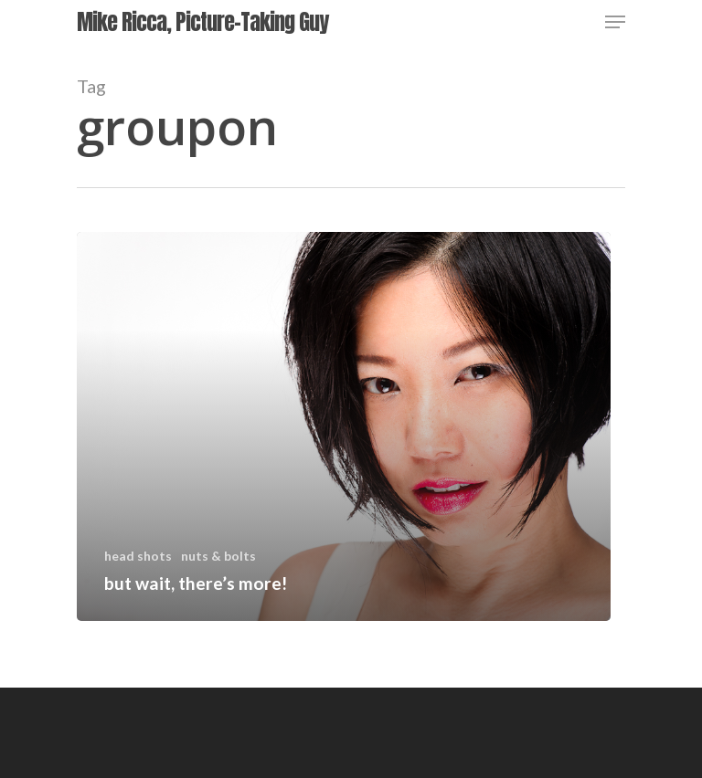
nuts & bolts (218, 555)
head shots (138, 555)
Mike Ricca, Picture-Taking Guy (202, 22)
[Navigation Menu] (615, 22)
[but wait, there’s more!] (344, 426)
